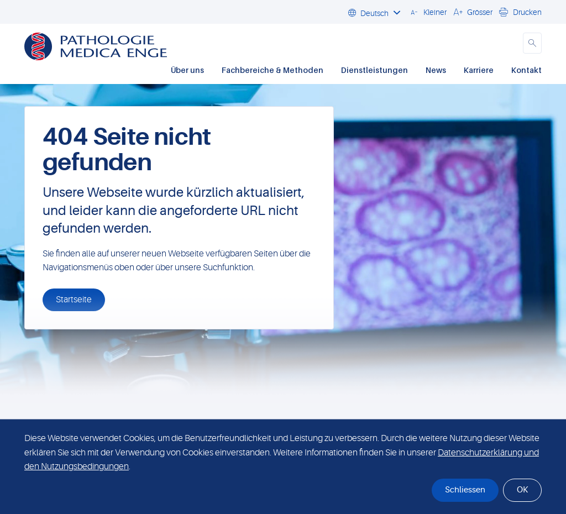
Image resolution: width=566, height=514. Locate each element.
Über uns (187, 70)
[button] (427, 11)
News (436, 70)
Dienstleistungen (374, 70)
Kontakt (526, 70)
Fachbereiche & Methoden (272, 70)
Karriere (479, 70)
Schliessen (465, 490)
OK (522, 490)
